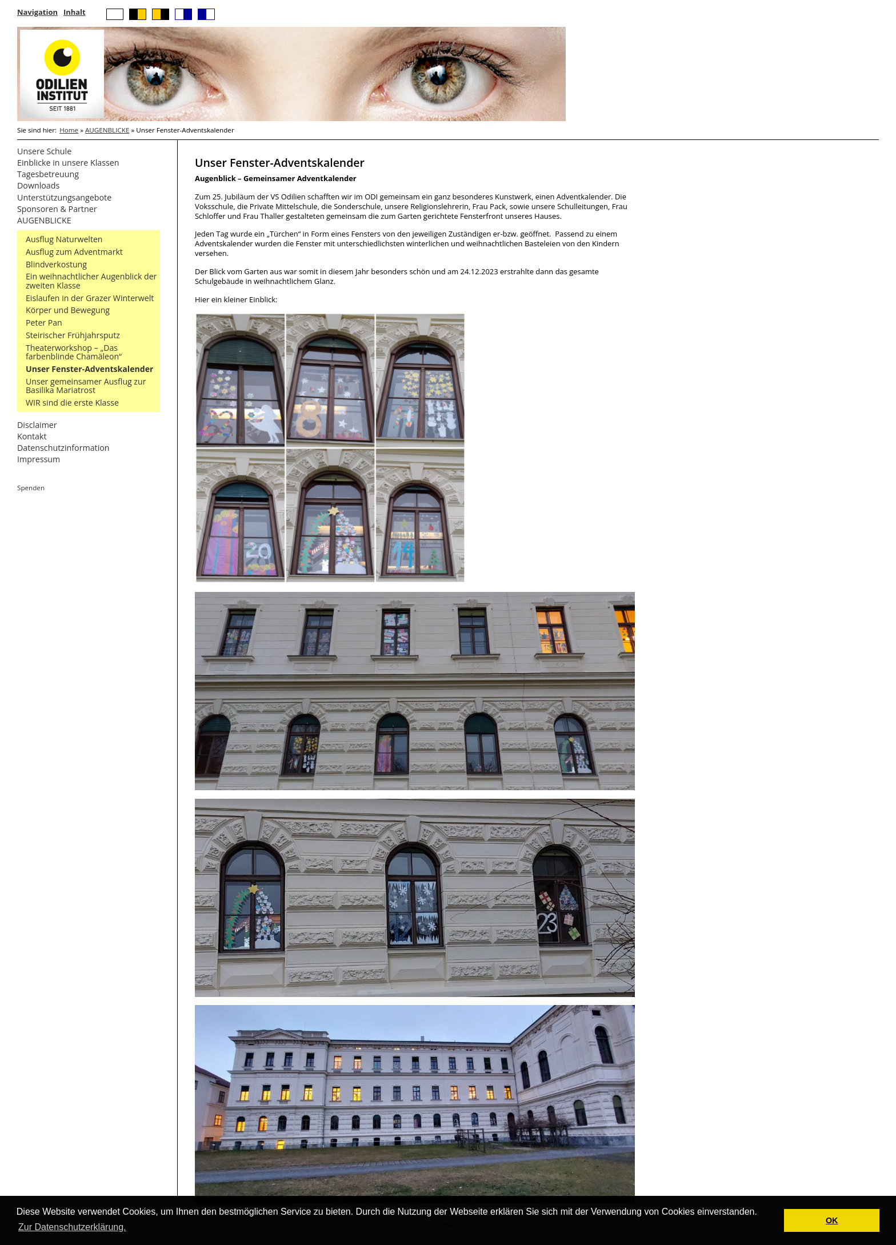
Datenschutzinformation (63, 447)
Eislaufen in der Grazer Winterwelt (90, 298)
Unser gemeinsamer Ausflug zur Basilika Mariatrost (86, 386)
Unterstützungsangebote (64, 197)
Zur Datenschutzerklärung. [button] (72, 1227)
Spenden (31, 487)
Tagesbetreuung (48, 174)
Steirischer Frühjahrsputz (73, 335)
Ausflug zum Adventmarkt (74, 251)
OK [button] (832, 1220)
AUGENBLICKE (107, 130)
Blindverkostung (56, 264)
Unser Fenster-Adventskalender (89, 368)
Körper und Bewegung (68, 310)
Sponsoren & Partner (57, 208)
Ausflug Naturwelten (64, 239)
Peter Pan (44, 322)
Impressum (38, 459)
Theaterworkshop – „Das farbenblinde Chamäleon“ (74, 352)
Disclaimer (37, 424)
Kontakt (32, 436)
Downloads (38, 185)
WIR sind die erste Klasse (72, 402)
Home (68, 130)
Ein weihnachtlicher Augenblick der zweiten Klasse (91, 281)
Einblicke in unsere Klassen (68, 162)
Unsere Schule (44, 151)
